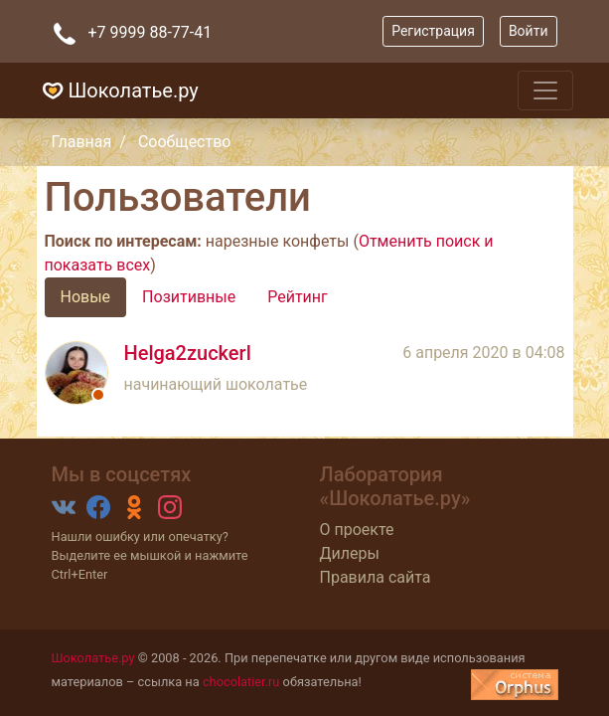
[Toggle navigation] (545, 90)
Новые (86, 296)
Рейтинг (297, 296)
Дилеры (350, 553)
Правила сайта (375, 577)
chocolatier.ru (241, 681)
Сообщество (184, 141)
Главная (82, 141)
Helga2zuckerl (187, 353)
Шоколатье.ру (118, 90)
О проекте (357, 529)
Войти (528, 31)
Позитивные (188, 296)
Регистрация (433, 31)
